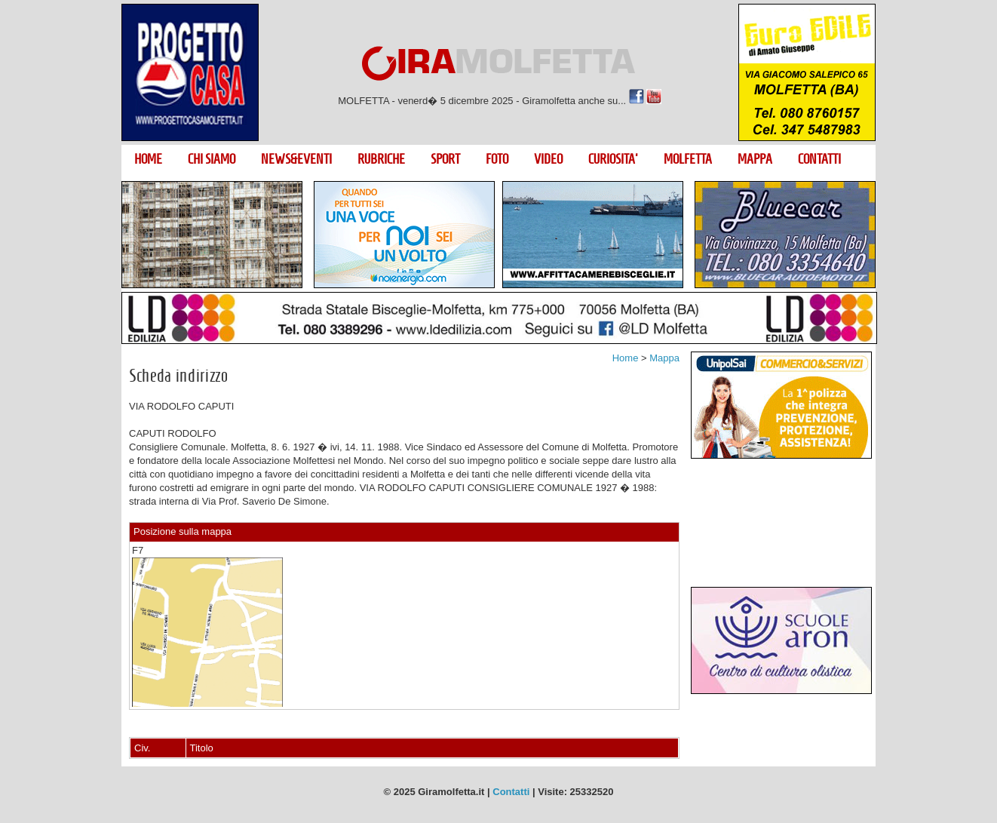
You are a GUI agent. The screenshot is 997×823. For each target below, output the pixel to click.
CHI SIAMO (211, 159)
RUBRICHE (381, 159)
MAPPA (755, 159)
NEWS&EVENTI (296, 159)
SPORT (445, 159)
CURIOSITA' (613, 159)
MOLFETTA (688, 159)
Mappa (664, 358)
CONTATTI (819, 159)
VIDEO (548, 159)
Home (625, 358)
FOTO (497, 159)
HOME (148, 159)
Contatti (510, 791)
